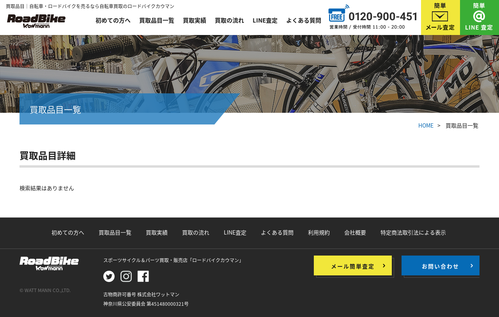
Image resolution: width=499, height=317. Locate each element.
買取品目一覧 (156, 20)
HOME (426, 125)
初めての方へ (113, 20)
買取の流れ (229, 20)
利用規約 (319, 232)
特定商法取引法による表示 (413, 232)
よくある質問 (303, 20)
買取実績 (194, 20)
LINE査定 (265, 20)
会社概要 (355, 232)
